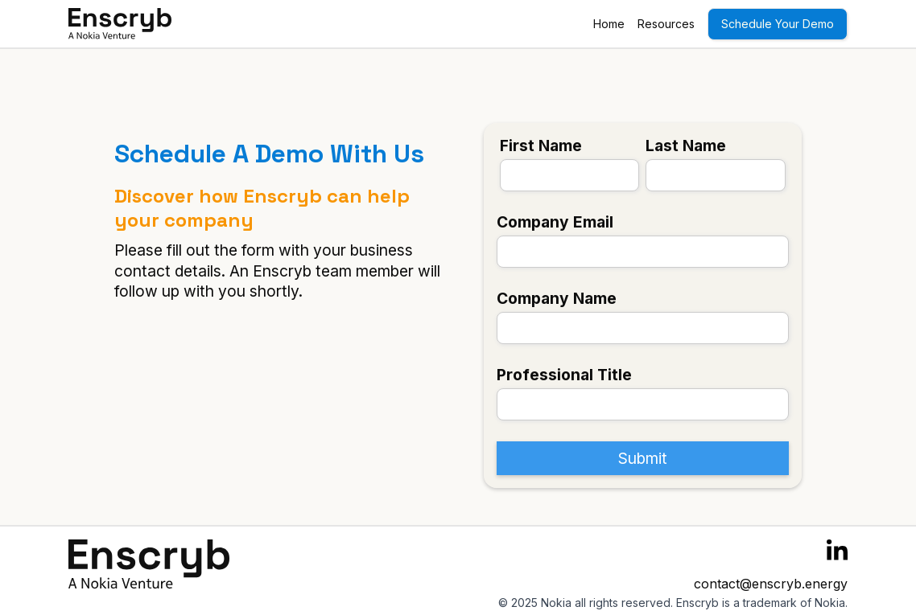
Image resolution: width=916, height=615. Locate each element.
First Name (541, 145)
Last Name (686, 145)
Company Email (555, 222)
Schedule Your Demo (777, 24)
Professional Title (564, 374)
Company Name (557, 298)
